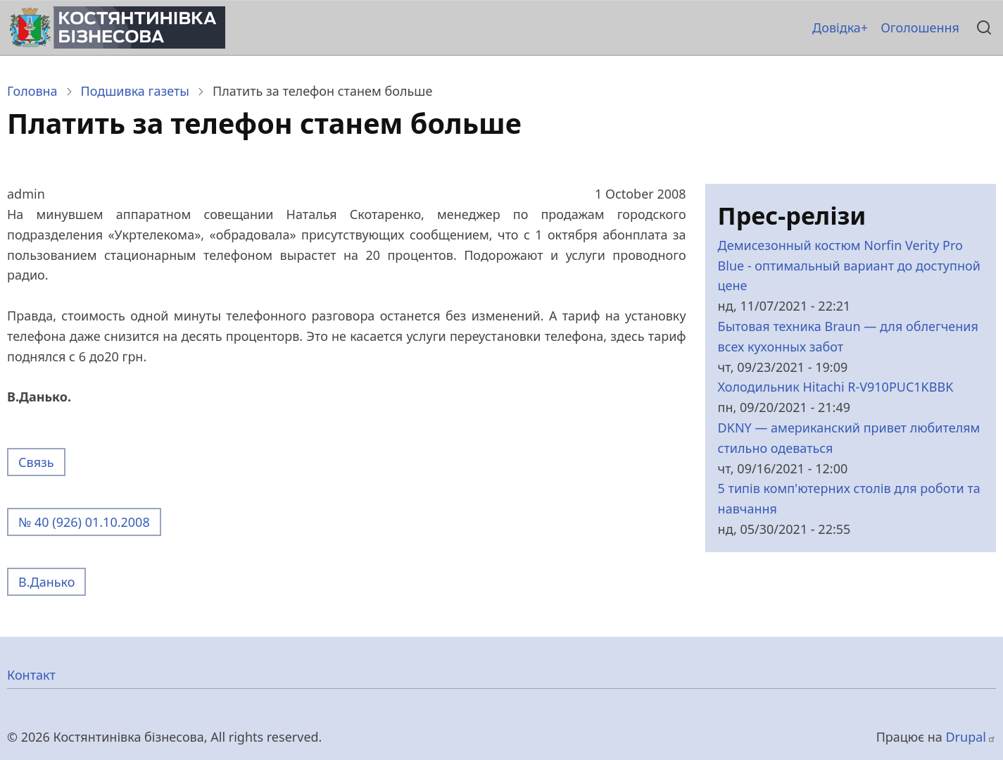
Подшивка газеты (135, 90)
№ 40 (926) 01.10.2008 (84, 521)
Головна (32, 90)
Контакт (31, 674)
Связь (36, 462)
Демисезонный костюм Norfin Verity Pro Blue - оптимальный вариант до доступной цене (849, 265)
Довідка (836, 27)
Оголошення (920, 27)
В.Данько (46, 581)
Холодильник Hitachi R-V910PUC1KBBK (836, 386)
